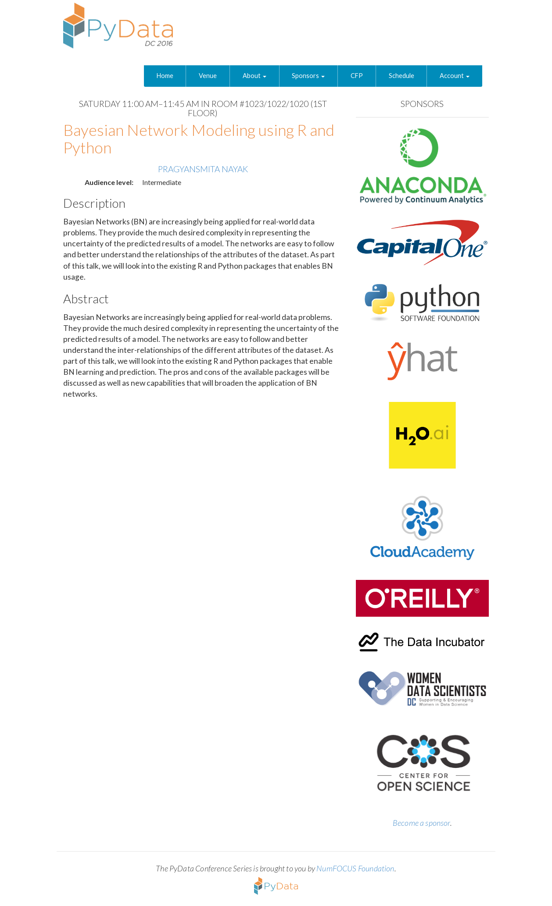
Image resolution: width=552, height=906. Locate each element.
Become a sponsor (421, 823)
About (254, 75)
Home (165, 75)
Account (455, 75)
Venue (208, 75)
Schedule (401, 75)
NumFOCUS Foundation (355, 868)
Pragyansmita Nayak (203, 169)
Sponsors (308, 75)
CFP (357, 75)
